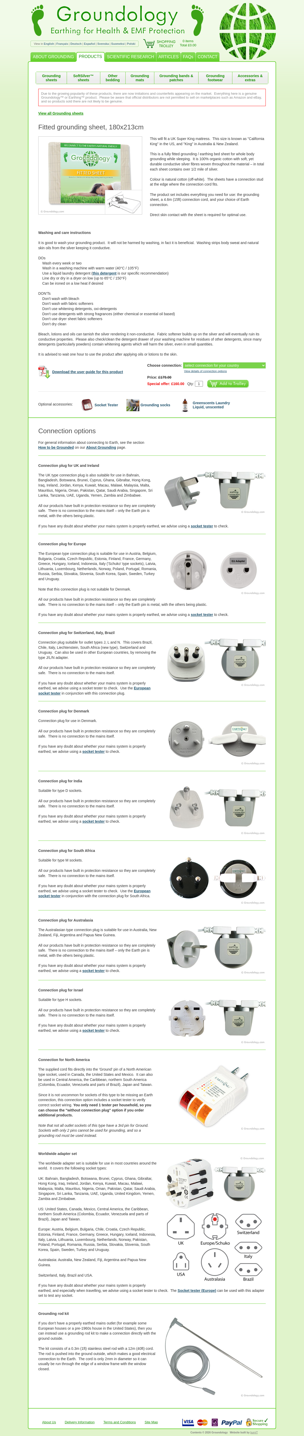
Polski (131, 43)
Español (89, 43)
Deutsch (75, 43)
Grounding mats (140, 78)
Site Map (151, 1422)
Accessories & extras (250, 78)
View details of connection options (205, 371)
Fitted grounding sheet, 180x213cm (91, 127)
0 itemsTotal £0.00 (188, 43)
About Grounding (101, 447)
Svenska (103, 43)
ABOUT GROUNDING (53, 57)
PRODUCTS (90, 56)
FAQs (188, 57)
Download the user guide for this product (87, 372)
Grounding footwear (215, 78)
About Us (49, 1422)
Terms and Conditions (119, 1422)
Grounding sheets (51, 78)
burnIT (254, 1432)
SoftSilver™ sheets (83, 78)
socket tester (202, 526)
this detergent (105, 273)
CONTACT (207, 57)
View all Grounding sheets (60, 113)
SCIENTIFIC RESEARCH (130, 57)
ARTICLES (168, 57)
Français (62, 43)
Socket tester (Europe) (197, 1290)
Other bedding (113, 78)
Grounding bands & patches (176, 78)
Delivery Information (80, 1422)
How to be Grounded (56, 447)
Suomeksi (118, 43)
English (49, 43)
